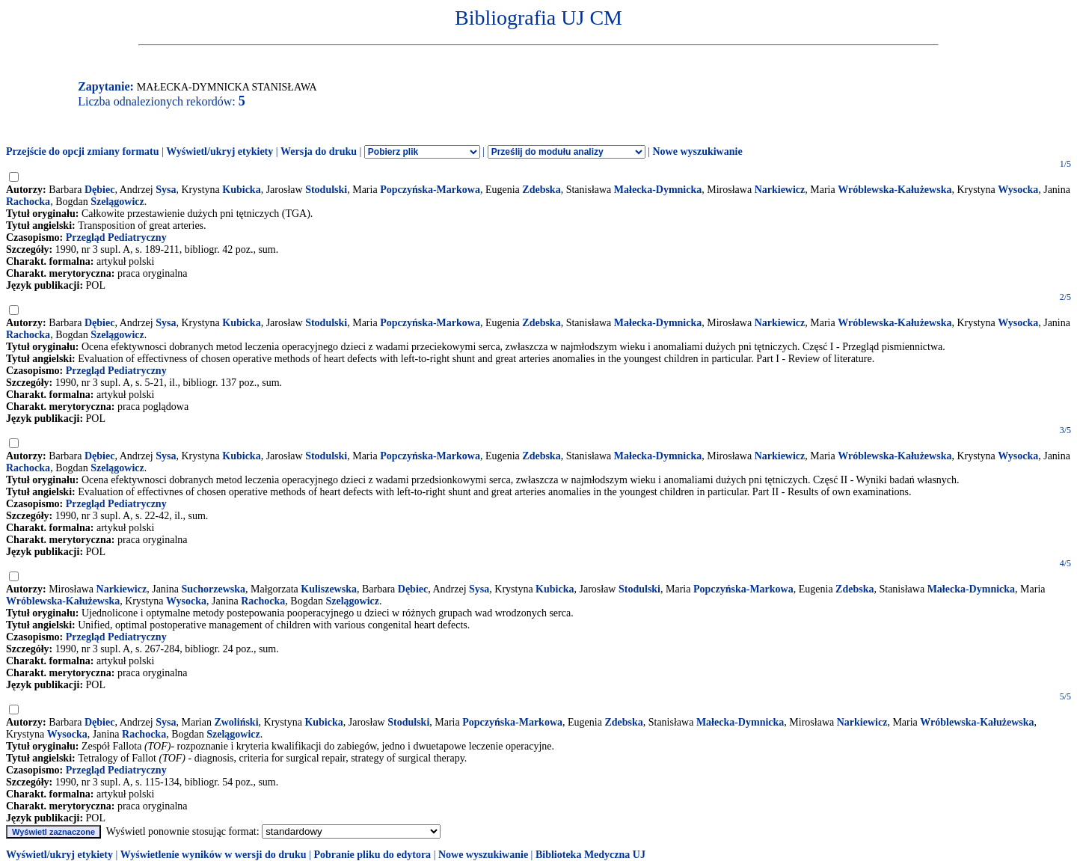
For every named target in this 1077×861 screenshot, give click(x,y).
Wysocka (1018, 189)
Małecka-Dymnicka (658, 189)
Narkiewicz (780, 189)
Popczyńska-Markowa (430, 189)
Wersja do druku (318, 151)
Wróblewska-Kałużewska (894, 189)
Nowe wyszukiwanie (697, 151)
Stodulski (326, 189)
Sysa (166, 189)
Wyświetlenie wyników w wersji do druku (213, 854)
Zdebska (541, 189)
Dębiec (99, 189)
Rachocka (28, 201)
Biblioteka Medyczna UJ (590, 854)
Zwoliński (236, 722)
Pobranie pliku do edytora (372, 854)
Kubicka (241, 189)
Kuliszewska (329, 589)
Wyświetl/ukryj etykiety (219, 151)
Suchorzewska (213, 589)
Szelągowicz (117, 201)
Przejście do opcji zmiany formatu (82, 151)
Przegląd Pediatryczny (116, 237)
